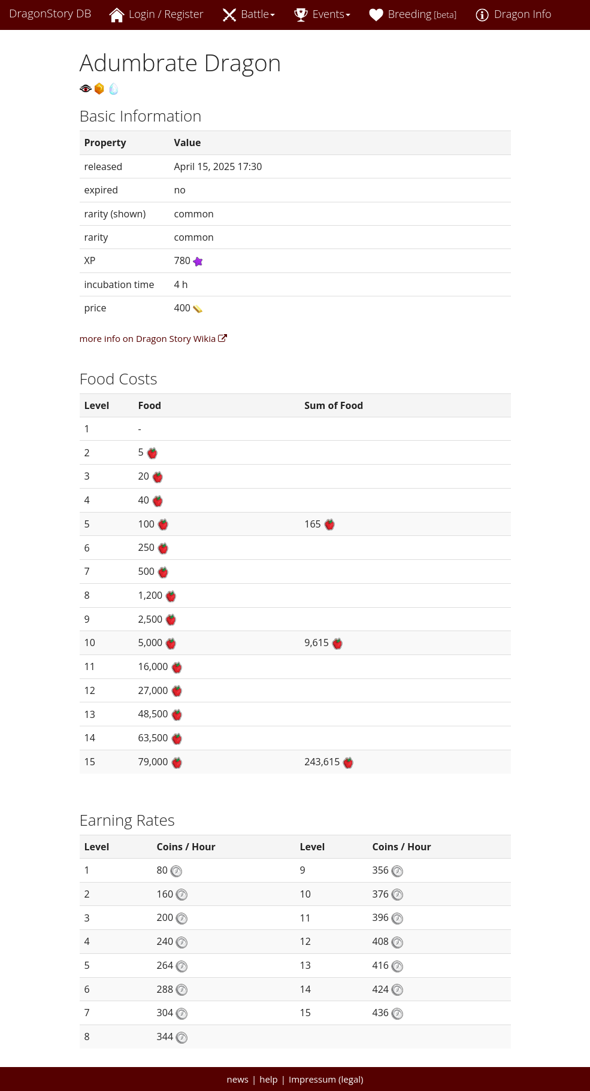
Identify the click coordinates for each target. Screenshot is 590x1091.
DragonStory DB (50, 13)
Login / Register (156, 15)
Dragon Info (512, 15)
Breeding (412, 15)
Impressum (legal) (326, 1079)
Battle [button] (249, 15)
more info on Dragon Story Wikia (154, 338)
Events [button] (321, 15)
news (238, 1079)
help (268, 1079)
